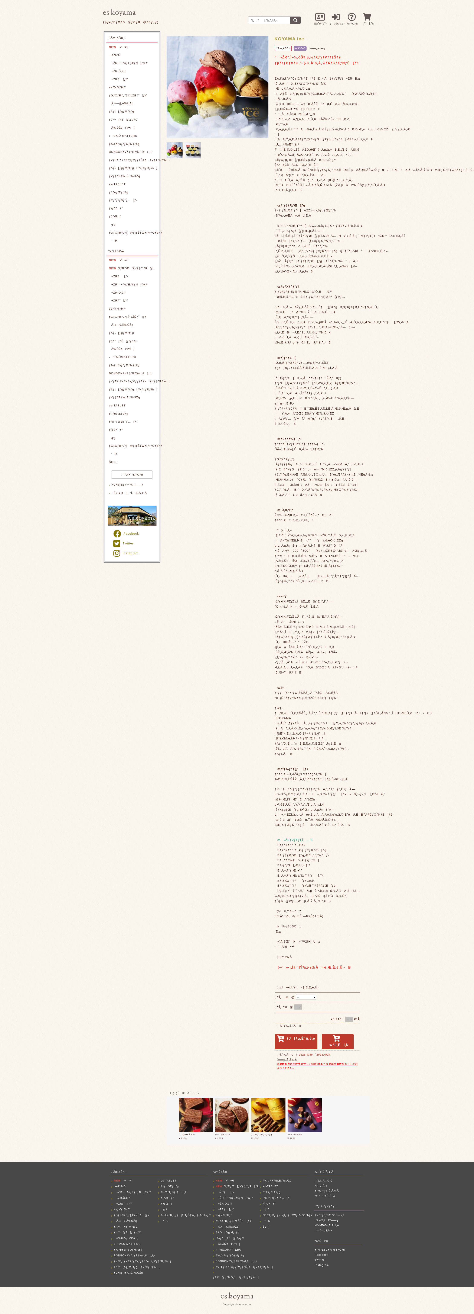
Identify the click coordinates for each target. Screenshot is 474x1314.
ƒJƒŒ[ (115, 216)
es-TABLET (117, 184)
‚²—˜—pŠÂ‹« (323, 1230)
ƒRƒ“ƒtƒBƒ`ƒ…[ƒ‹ (123, 200)
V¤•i (118, 47)
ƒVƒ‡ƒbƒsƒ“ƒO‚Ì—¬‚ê (128, 484)
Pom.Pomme (295, 1134)
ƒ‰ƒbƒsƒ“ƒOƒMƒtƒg (124, 144)
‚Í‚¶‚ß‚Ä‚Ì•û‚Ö (324, 1180)
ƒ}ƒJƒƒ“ (116, 208)
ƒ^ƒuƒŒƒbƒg (118, 192)
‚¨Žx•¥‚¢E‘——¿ (327, 1220)
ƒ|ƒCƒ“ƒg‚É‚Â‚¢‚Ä (327, 1190)
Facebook (126, 533)
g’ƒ (112, 224)
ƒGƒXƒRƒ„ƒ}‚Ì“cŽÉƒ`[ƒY (128, 95)
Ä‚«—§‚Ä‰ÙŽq (121, 103)
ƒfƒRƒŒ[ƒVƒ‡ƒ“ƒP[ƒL (132, 268)
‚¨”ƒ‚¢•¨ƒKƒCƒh (132, 474)
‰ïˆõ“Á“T (321, 1185)
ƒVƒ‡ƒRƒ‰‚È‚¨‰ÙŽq (124, 176)
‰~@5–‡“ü (222, 1134)
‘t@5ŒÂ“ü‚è (187, 1134)
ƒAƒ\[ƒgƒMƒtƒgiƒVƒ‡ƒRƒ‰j (133, 168)
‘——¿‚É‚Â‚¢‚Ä (287, 1059)
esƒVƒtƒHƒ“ (118, 87)
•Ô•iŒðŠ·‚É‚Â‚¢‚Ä (327, 1225)
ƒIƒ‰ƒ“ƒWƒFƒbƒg (261, 1134)
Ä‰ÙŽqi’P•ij (122, 127)
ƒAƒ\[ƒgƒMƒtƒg (121, 111)
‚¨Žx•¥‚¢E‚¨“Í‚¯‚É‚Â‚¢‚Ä (129, 493)
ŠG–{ (113, 462)
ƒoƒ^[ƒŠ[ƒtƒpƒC (123, 119)
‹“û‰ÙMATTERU (122, 357)
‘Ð (113, 240)
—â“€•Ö (115, 55)
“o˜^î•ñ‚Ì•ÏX (325, 1196)
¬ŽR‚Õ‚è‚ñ (117, 71)
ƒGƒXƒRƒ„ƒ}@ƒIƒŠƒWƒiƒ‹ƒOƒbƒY (133, 232)
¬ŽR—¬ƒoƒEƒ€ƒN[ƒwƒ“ (129, 63)
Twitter (123, 543)
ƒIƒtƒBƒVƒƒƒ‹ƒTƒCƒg (330, 1249)
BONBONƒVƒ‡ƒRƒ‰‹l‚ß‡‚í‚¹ (131, 151)
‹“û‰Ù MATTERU (123, 135)
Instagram (125, 553)
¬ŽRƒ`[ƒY (118, 79)
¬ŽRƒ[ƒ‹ (118, 276)
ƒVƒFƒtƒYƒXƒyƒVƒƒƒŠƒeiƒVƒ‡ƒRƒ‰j (133, 160)
